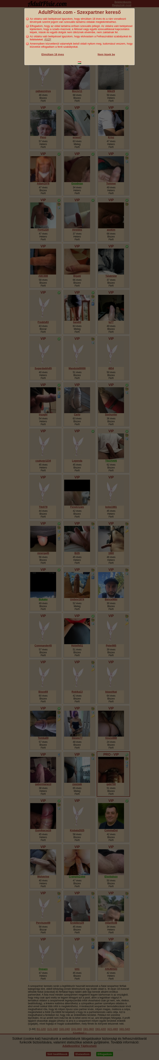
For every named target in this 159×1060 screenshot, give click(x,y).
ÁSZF (47, 39)
